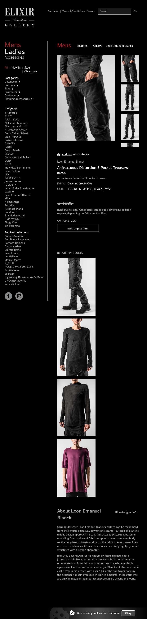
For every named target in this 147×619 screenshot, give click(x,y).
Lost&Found (12, 256)
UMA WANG (12, 219)
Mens (13, 45)
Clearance (30, 71)
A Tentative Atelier (16, 130)
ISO (7, 174)
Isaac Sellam (12, 171)
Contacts (53, 11)
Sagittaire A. (12, 270)
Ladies (15, 51)
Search (91, 11)
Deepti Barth (12, 150)
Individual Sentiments (18, 167)
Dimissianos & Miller (17, 157)
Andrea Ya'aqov (14, 236)
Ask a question (78, 228)
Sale (27, 67)
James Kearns (13, 181)
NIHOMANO (12, 202)
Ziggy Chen (11, 222)
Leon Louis (11, 253)
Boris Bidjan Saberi (16, 133)
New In (16, 67)
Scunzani (10, 273)
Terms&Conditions (73, 11)
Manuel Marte (13, 260)
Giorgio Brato (13, 249)
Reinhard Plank (14, 208)
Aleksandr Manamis (17, 123)
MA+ (7, 198)
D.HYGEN (10, 143)
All (6, 67)
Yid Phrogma (12, 226)
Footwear (10, 95)
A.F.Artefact (12, 119)
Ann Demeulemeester (17, 239)
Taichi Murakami (15, 215)
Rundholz (10, 212)
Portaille (9, 205)
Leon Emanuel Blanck (17, 195)
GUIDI (8, 160)
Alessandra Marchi (16, 126)
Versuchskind (12, 284)
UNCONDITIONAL (15, 280)
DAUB (8, 147)
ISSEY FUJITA (12, 177)
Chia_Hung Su (13, 136)
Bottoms (10, 85)
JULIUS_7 (10, 184)
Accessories (14, 57)
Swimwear (11, 92)
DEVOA (9, 154)
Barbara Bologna (15, 243)
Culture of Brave (14, 140)
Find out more (111, 613)
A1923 (8, 116)
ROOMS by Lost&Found (19, 267)
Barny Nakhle (13, 246)
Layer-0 (9, 191)
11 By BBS (11, 112)
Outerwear (11, 81)
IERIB (8, 164)
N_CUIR (9, 263)
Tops (7, 88)
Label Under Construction (20, 188)
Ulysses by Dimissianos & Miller (24, 277)
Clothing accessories (17, 99)
